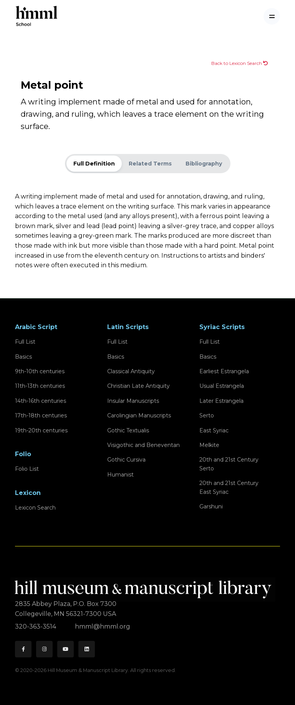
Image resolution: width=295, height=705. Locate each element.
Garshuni (211, 506)
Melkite (209, 445)
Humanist (120, 474)
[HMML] (145, 586)
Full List (25, 341)
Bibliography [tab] (204, 163)
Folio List (27, 468)
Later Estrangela (221, 400)
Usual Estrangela (221, 385)
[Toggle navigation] (272, 16)
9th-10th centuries (40, 371)
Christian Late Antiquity (138, 385)
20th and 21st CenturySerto (229, 464)
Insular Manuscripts (133, 400)
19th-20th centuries (41, 430)
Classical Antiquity (131, 371)
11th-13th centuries (40, 385)
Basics (23, 356)
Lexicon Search (35, 507)
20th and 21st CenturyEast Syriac (229, 487)
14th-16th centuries (40, 400)
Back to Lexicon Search (239, 63)
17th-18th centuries (41, 415)
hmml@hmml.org (102, 626)
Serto (206, 415)
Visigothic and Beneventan (143, 445)
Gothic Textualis (128, 430)
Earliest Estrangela (224, 371)
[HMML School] (36, 16)
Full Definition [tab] (94, 163)
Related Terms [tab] (150, 163)
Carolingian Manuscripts (139, 415)
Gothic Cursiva (126, 459)
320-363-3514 (36, 626)
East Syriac (214, 430)
